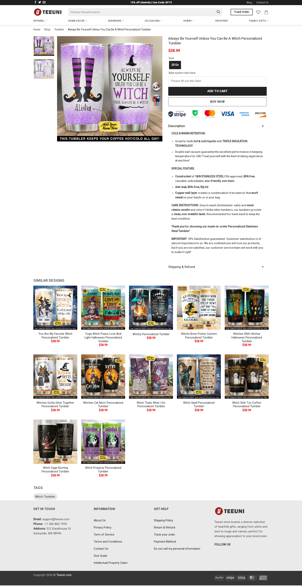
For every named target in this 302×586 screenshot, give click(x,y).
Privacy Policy (102, 527)
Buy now (217, 102)
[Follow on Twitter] (39, 2)
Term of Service (104, 534)
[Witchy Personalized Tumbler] (151, 308)
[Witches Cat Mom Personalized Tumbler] (103, 376)
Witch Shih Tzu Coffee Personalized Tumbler (246, 404)
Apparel (40, 21)
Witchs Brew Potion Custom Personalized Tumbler (199, 335)
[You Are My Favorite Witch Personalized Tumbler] (55, 308)
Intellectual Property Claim (110, 563)
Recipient (221, 20)
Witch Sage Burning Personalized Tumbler (55, 469)
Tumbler (59, 29)
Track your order (164, 534)
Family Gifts (259, 21)
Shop (47, 29)
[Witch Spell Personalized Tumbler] (199, 376)
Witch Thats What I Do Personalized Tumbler (151, 404)
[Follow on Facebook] (35, 2)
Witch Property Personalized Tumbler (103, 469)
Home (36, 29)
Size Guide (100, 556)
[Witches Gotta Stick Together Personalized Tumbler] (55, 376)
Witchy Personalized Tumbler (151, 334)
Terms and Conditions (108, 541)
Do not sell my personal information (177, 548)
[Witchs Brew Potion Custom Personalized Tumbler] (199, 308)
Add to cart (217, 91)
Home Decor (77, 21)
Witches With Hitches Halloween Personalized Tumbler (246, 337)
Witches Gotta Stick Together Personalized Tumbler (55, 404)
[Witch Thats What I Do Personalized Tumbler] (151, 376)
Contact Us (262, 2)
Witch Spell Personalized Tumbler (199, 404)
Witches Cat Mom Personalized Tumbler (103, 404)
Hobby (189, 21)
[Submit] (218, 12)
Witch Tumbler (45, 496)
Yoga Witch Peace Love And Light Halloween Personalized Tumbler (103, 337)
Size (171, 58)
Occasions (153, 21)
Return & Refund (164, 527)
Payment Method (165, 541)
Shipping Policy (163, 520)
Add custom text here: (182, 72)
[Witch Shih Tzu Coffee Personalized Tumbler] (247, 376)
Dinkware (116, 21)
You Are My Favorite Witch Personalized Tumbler (55, 335)
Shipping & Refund (181, 267)
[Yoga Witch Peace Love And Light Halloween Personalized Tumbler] (103, 308)
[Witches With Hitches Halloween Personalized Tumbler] (247, 308)
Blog (249, 2)
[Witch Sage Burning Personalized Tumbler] (55, 442)
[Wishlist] (258, 12)
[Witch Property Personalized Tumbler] (103, 442)
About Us (100, 520)
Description (176, 126)
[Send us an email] (44, 2)
